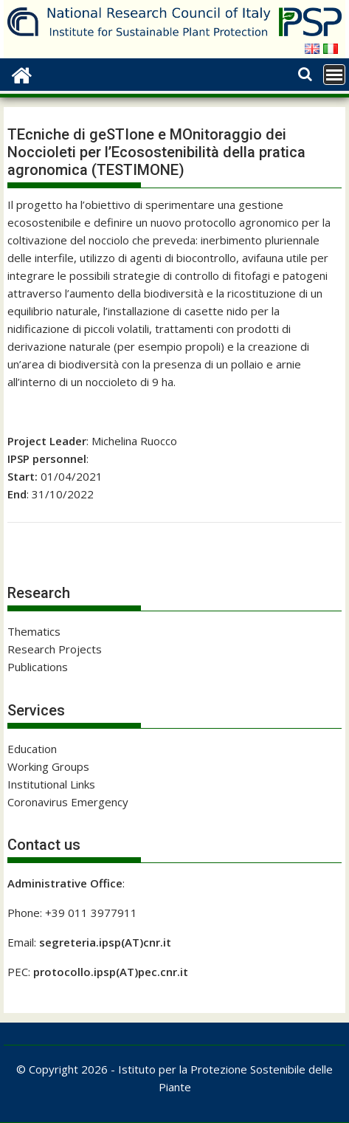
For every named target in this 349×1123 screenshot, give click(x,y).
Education (32, 748)
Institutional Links (51, 784)
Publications (37, 666)
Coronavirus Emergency (67, 801)
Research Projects (54, 649)
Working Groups (48, 766)
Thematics (34, 631)
